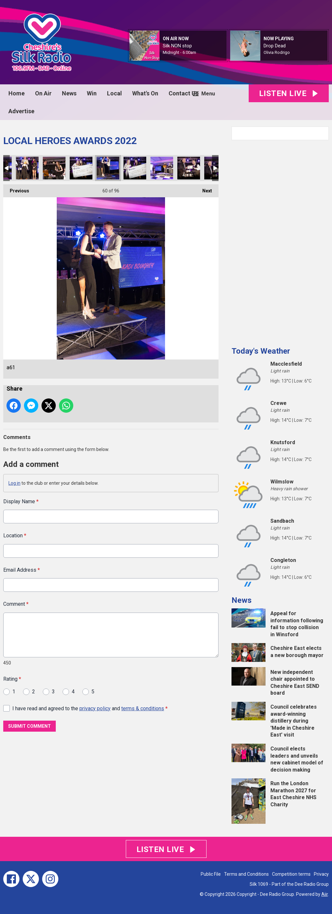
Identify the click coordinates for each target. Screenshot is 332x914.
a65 (188, 168)
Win (92, 93)
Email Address (21, 570)
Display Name (21, 501)
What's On (145, 93)
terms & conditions (142, 708)
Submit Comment (29, 726)
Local (114, 93)
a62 (81, 168)
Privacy (321, 874)
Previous (16, 188)
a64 (161, 168)
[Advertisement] (280, 240)
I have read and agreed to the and (90, 708)
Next (204, 188)
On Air (43, 93)
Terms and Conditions (246, 874)
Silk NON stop (177, 46)
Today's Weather (260, 351)
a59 (27, 168)
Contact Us (183, 93)
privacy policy (95, 708)
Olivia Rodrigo (277, 52)
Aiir (324, 894)
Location (14, 535)
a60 (54, 168)
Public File (211, 874)
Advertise (21, 111)
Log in (14, 483)
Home (16, 93)
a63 (135, 168)
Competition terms (291, 874)
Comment (16, 604)
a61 (108, 168)
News (69, 93)
